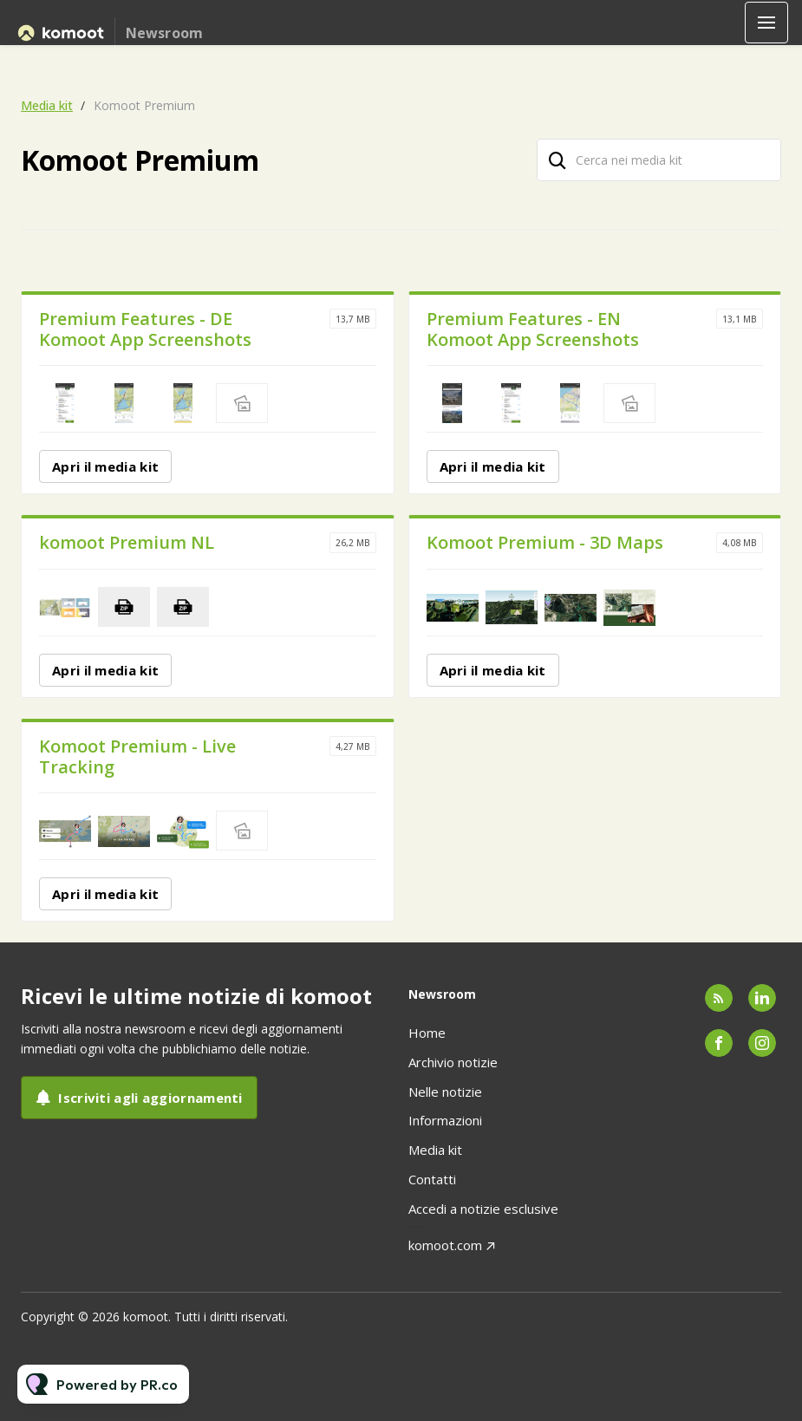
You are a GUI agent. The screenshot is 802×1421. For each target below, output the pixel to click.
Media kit (47, 105)
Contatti (432, 1179)
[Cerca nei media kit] (659, 160)
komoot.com (445, 1245)
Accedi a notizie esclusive (483, 1208)
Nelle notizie (445, 1091)
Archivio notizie (453, 1062)
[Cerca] (557, 160)
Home (427, 1032)
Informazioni (445, 1120)
